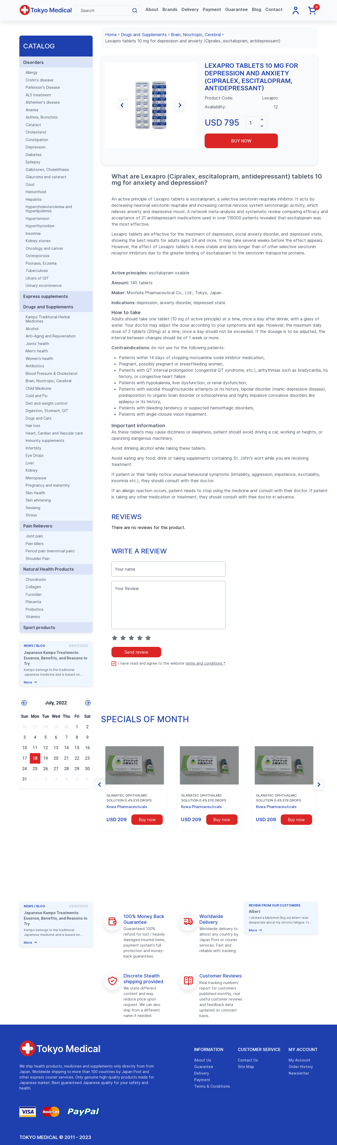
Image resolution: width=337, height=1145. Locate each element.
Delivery (190, 9)
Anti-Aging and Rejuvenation (51, 336)
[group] (151, 105)
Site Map (246, 1066)
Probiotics (34, 609)
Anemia (32, 110)
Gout (30, 184)
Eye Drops (35, 455)
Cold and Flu (36, 396)
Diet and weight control (46, 403)
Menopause (36, 478)
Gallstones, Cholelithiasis (47, 170)
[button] (110, 105)
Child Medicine (38, 388)
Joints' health (37, 344)
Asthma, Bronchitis (42, 117)
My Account (303, 1049)
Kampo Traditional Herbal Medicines (48, 319)
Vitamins (33, 617)
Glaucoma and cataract (46, 177)
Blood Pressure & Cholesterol (51, 373)
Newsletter (299, 1073)
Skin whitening (38, 500)
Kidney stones (38, 241)
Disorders (33, 62)
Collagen (33, 587)
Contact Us (248, 1060)
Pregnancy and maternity (48, 485)
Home (111, 34)
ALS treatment (38, 95)
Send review (136, 652)
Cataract (33, 125)
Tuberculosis (37, 271)
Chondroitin (36, 579)
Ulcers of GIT (37, 278)
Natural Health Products (48, 569)
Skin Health (35, 493)
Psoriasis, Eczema (41, 263)
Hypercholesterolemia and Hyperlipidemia (49, 209)
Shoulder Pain (38, 559)
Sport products (39, 627)
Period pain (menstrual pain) (50, 551)
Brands (169, 9)
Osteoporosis (37, 256)
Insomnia (33, 233)
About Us (202, 1060)
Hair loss (33, 426)
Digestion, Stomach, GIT (47, 411)
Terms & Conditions (212, 1086)
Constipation (37, 140)
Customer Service (259, 1049)
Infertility (33, 448)
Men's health (37, 351)
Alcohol (32, 329)
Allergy (32, 72)
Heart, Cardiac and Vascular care (54, 433)
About (151, 9)
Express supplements (45, 296)
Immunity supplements (45, 440)
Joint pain (34, 536)
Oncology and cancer (44, 248)
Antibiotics (35, 366)
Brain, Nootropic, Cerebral (48, 381)
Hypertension (37, 218)
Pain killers (35, 544)
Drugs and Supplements (48, 306)
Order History (301, 1066)
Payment (212, 9)
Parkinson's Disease (43, 87)
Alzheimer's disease (43, 102)
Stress (31, 515)
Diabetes (34, 155)
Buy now (241, 140)
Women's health (39, 359)
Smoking (33, 508)
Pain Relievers (37, 526)
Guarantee (236, 9)
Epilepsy (33, 162)
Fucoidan (34, 594)
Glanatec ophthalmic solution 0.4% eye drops (129, 798)
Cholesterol (36, 132)
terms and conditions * (205, 663)
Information (208, 1049)
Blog (256, 9)
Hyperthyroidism (40, 226)
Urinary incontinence (44, 286)
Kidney (32, 470)
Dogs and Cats (39, 418)
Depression (36, 147)
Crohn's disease (39, 80)
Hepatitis (34, 199)
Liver (30, 463)
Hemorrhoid (36, 192)
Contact (274, 9)
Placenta (33, 602)
